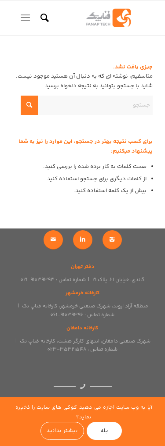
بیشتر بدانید (62, 431)
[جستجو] (43, 18)
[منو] (27, 18)
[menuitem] (43, 18)
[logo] (96, 18)
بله (104, 431)
